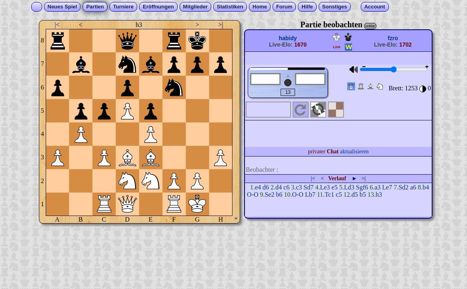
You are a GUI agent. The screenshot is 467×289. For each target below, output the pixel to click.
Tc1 (329, 194)
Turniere (123, 7)
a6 (413, 187)
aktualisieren (354, 152)
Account (374, 7)
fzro (393, 38)
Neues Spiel (62, 7)
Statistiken (230, 7)
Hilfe (307, 7)
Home (260, 7)
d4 (278, 187)
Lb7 (310, 194)
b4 (426, 187)
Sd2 (403, 187)
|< (57, 24)
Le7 (387, 187)
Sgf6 (362, 187)
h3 (379, 194)
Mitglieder (195, 7)
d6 (266, 187)
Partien (95, 7)
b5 (363, 194)
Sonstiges (334, 7)
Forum (284, 7)
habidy (288, 38)
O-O (252, 194)
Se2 (269, 194)
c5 (339, 194)
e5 (335, 187)
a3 (377, 187)
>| (220, 24)
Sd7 (308, 187)
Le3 (325, 187)
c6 (286, 187)
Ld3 (349, 187)
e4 (258, 187)
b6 (279, 194)
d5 (355, 194)
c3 (299, 187)
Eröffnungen (158, 7)
